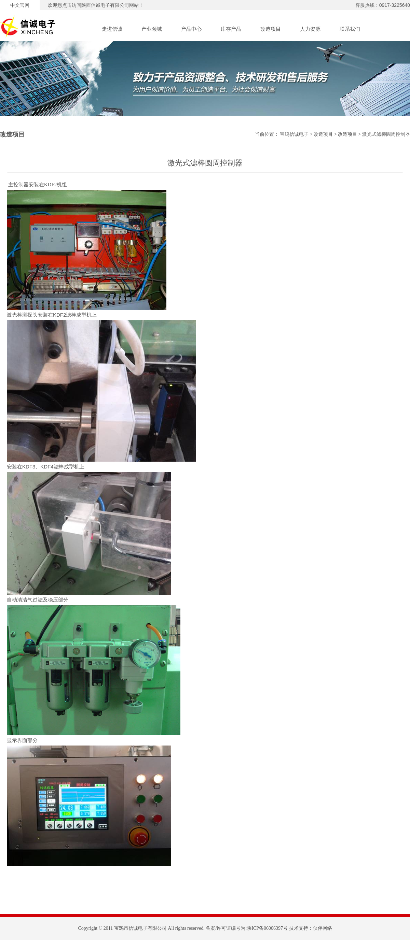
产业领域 (151, 29)
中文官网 (19, 5)
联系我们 (350, 29)
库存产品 (231, 29)
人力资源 (310, 29)
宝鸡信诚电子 (294, 134)
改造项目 (270, 29)
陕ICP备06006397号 (267, 928)
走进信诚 (112, 29)
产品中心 (191, 29)
